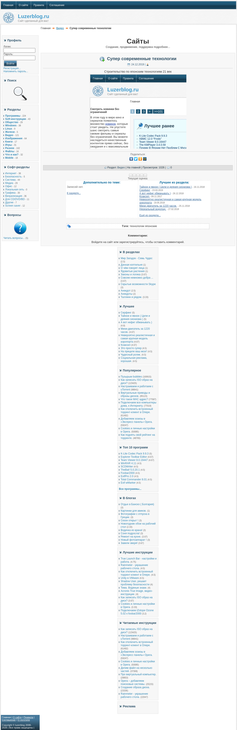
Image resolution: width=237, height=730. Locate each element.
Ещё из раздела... (150, 215)
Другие (9, 202)
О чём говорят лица (132, 267)
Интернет (10, 173)
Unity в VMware (130, 578)
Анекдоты (126, 293)
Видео (60, 28)
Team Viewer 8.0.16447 (134, 460)
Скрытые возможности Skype (138, 284)
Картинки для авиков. (134, 510)
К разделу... (74, 193)
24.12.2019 (137, 64)
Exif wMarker (128, 482)
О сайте (17, 717)
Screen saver (12, 205)
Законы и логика (130, 274)
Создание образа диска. (135, 687)
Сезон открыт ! (129, 520)
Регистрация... (12, 68)
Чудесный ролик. (131, 354)
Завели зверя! (129, 543)
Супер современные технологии (141, 58)
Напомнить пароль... (15, 71)
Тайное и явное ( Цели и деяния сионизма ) (165, 186)
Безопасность (13, 176)
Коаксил (144, 196)
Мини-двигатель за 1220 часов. (158, 205)
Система (10, 179)
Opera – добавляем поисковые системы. (133, 682)
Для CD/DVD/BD (15, 199)
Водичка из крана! (131, 530)
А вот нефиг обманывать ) (155, 193)
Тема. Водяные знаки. (134, 587)
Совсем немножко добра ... (137, 277)
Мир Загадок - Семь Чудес (136, 258)
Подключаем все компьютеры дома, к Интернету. (138, 404)
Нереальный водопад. (152, 209)
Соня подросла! (130, 533)
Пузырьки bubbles (131, 376)
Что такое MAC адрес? (134, 399)
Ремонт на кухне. (131, 536)
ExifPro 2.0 (127, 476)
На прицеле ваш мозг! (134, 351)
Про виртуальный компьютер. (138, 674)
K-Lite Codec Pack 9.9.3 (134, 453)
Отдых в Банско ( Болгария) (137, 504)
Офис (8, 186)
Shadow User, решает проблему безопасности (135, 583)
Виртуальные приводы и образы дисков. (135, 394)
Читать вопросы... (14, 238)
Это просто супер (131, 348)
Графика (10, 192)
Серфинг (144, 190)
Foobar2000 (128, 473)
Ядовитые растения (133, 271)
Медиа (9, 183)
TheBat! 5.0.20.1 (130, 469)
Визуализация (13, 195)
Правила (28, 717)
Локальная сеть (14, 189)
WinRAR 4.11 (128, 463)
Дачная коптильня (131, 264)
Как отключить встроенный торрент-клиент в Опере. (137, 410)
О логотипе (24, 720)
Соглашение (9, 720)
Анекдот (125, 290)
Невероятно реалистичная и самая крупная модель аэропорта (138, 338)
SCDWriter (127, 466)
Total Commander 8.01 (134, 479)
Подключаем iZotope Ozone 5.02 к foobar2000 (137, 612)
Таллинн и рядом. (131, 297)
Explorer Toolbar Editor (134, 456)
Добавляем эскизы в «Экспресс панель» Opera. (137, 420)
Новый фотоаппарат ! (134, 539)
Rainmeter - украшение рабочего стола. (134, 567)
